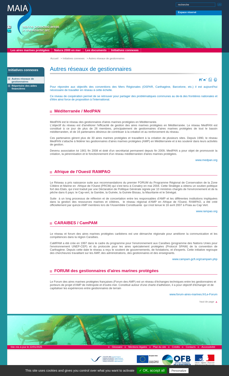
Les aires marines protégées (30, 50)
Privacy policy (198, 370)
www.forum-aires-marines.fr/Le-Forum (193, 294)
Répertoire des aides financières (24, 87)
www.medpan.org (206, 160)
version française (9, 27)
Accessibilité (208, 347)
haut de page (206, 301)
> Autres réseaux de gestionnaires (106, 58)
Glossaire (117, 347)
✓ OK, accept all (152, 370)
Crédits (176, 347)
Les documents (96, 50)
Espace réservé (187, 12)
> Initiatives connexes (73, 58)
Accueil (54, 58)
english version (9, 31)
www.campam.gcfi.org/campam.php (194, 259)
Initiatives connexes (125, 50)
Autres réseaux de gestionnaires (23, 80)
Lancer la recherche (219, 4)
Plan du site (159, 347)
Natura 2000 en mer (67, 50)
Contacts (191, 347)
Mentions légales (137, 347)
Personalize (178, 370)
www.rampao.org (206, 211)
